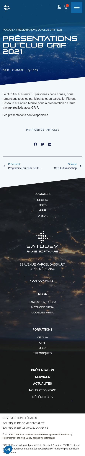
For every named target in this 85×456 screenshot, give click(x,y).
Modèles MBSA (42, 312)
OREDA (42, 215)
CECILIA (42, 199)
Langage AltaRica (42, 302)
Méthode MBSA (42, 307)
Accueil (8, 29)
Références (42, 397)
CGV (5, 417)
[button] (35, 144)
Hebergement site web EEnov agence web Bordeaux (29, 438)
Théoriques (42, 353)
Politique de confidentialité (24, 423)
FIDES (42, 205)
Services (42, 376)
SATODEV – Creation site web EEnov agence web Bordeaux (40, 434)
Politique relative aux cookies (25, 428)
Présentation (42, 370)
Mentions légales (24, 417)
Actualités (42, 383)
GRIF (42, 210)
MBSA (43, 347)
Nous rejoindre (42, 390)
